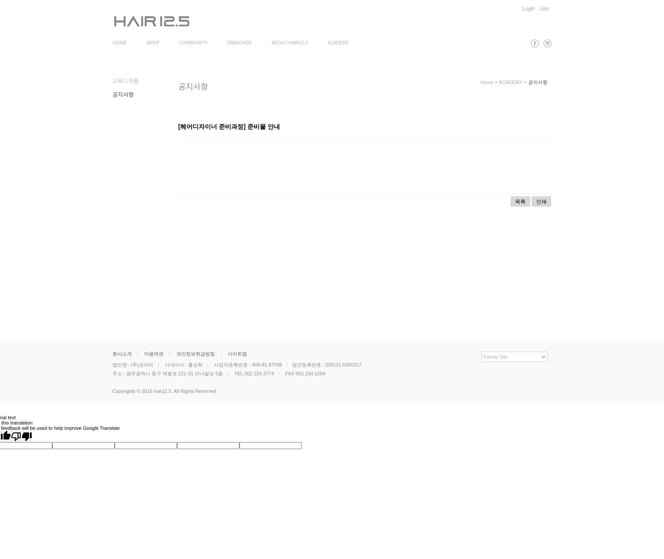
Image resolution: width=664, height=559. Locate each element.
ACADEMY (338, 43)
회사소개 (122, 353)
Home (486, 82)
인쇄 (541, 202)
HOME (119, 43)
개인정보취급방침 (195, 353)
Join (544, 9)
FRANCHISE (239, 43)
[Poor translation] (21, 436)
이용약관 (153, 353)
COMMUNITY (193, 43)
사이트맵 (237, 353)
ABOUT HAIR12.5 (290, 43)
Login (528, 9)
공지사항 (123, 95)
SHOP (152, 43)
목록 (520, 202)
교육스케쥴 (125, 81)
